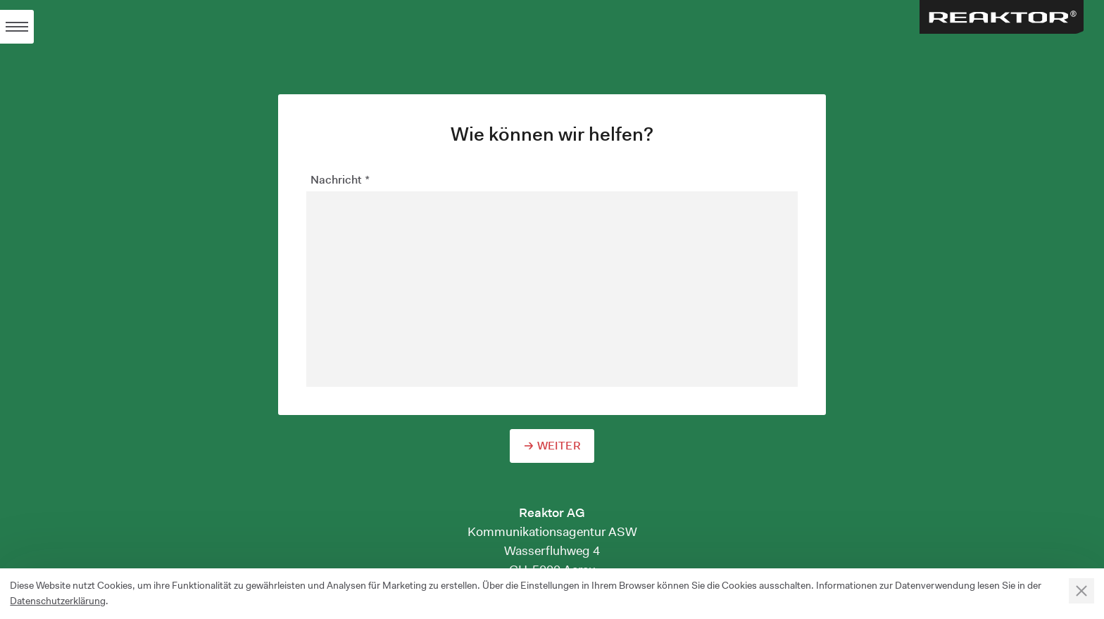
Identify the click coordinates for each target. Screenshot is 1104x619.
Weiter (559, 445)
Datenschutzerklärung (58, 601)
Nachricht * (340, 179)
